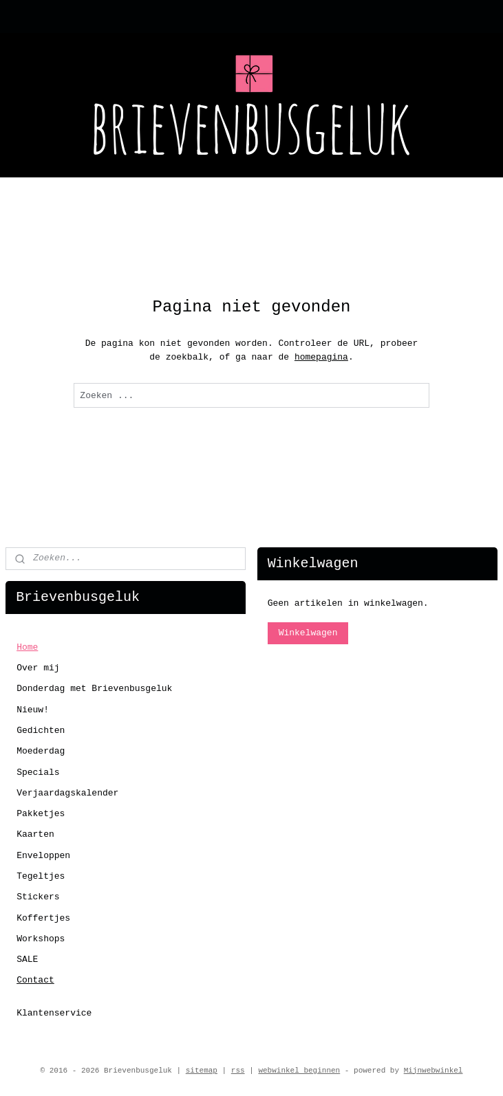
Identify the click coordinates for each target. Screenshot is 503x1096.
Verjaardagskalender (67, 793)
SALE (27, 959)
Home (27, 647)
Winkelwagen (308, 633)
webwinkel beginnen (299, 1070)
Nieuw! (33, 710)
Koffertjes (43, 918)
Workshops (41, 939)
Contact (35, 980)
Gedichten (41, 730)
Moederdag (41, 751)
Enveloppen (43, 856)
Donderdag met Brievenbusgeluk (94, 688)
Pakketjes (41, 814)
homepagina (321, 357)
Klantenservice (54, 1013)
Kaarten (35, 834)
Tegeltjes (41, 876)
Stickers (38, 897)
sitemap (201, 1070)
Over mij (38, 668)
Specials (38, 772)
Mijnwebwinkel (433, 1070)
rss (238, 1070)
